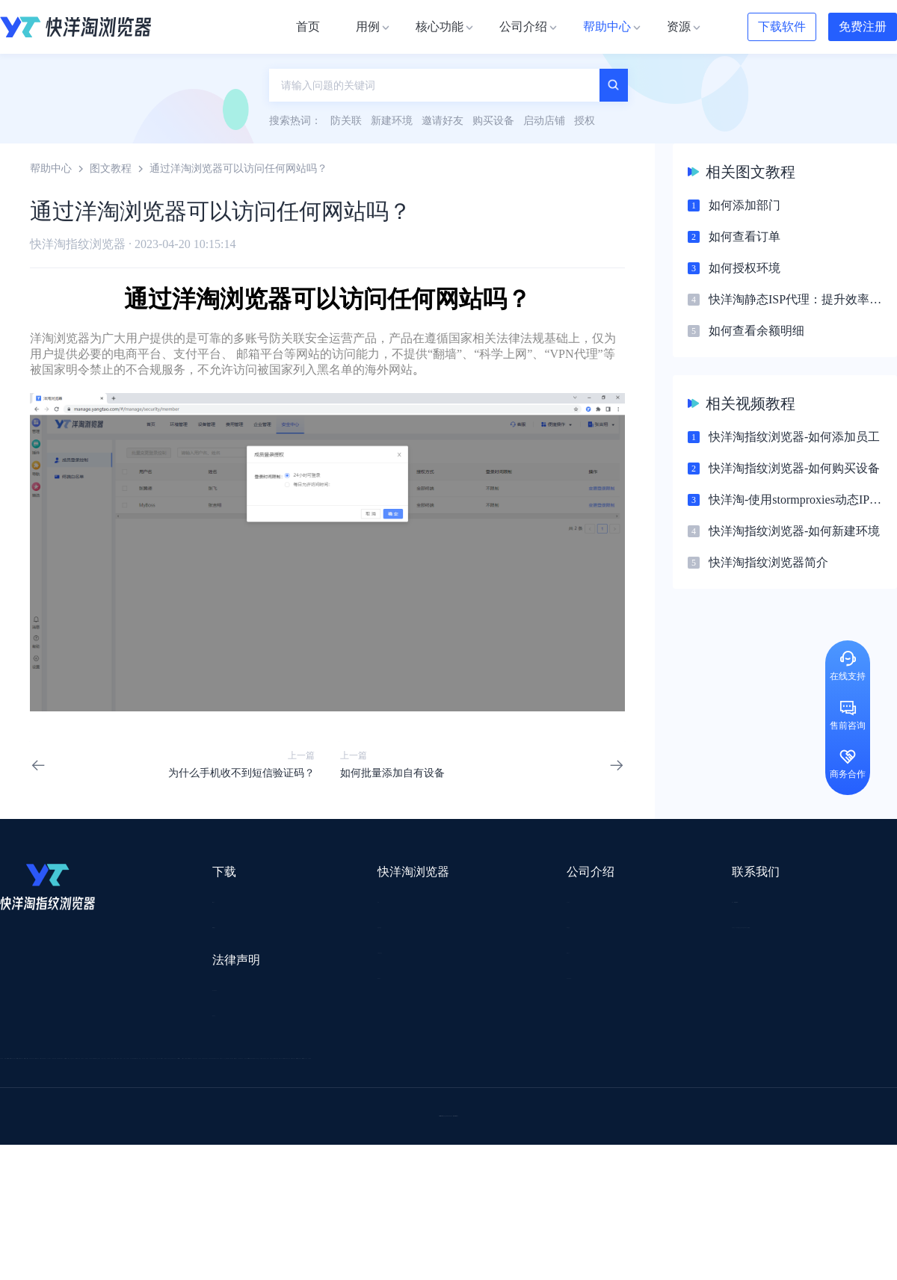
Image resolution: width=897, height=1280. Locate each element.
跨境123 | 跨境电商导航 (53, 1086)
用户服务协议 (193, 990)
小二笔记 (599, 1106)
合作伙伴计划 (463, 980)
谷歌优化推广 (123, 1145)
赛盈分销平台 (554, 1086)
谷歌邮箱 (432, 1125)
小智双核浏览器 (36, 1164)
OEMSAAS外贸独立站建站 (133, 1106)
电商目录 (525, 1145)
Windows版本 (192, 926)
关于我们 (453, 899)
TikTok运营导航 (36, 1145)
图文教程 (111, 168)
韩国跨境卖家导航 (277, 1145)
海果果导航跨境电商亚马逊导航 (412, 1145)
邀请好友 (314, 980)
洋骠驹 (543, 1106)
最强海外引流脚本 (466, 1164)
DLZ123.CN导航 (742, 1067)
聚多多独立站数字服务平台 (535, 1125)
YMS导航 (370, 1125)
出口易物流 (152, 1086)
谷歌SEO (715, 1125)
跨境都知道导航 (648, 1067)
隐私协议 (183, 1017)
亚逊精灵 (661, 1106)
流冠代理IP (290, 1067)
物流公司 (324, 1164)
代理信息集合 (324, 953)
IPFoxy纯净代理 (183, 1184)
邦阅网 (492, 1106)
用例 (303, 899)
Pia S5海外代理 (639, 1086)
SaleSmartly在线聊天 (284, 1184)
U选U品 (486, 1086)
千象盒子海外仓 (251, 1106)
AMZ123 (573, 1067)
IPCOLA (91, 1067)
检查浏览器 (319, 926)
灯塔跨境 (715, 1086)
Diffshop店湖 (646, 1125)
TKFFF (652, 1145)
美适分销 (72, 1125)
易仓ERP (327, 1106)
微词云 (15, 1125)
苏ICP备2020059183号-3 (569, 1251)
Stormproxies (157, 1067)
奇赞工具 (549, 1164)
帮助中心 (51, 168)
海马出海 (308, 1125)
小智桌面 (114, 1164)
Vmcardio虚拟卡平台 (398, 1184)
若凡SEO (384, 1164)
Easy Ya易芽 (786, 1145)
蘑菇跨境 (776, 1125)
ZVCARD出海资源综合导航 (63, 1184)
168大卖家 (708, 1164)
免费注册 (863, 26)
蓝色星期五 (781, 1086)
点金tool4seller (416, 1086)
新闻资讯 (453, 926)
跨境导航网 (713, 1145)
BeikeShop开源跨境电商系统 (218, 1164)
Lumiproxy (510, 1067)
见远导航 (195, 1145)
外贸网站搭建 (229, 1086)
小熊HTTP (487, 1184)
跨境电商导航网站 (322, 1086)
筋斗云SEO (591, 1145)
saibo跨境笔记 (436, 1067)
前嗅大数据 (727, 1106)
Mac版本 (182, 899)
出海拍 (382, 1106)
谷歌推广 (133, 1125)
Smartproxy (360, 1067)
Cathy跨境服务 (806, 1106)
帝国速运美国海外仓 (220, 1125)
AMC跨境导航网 (627, 1164)
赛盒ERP (438, 1106)
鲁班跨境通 (26, 1106)
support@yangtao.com (641, 899)
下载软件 (782, 26)
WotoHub (225, 1067)
